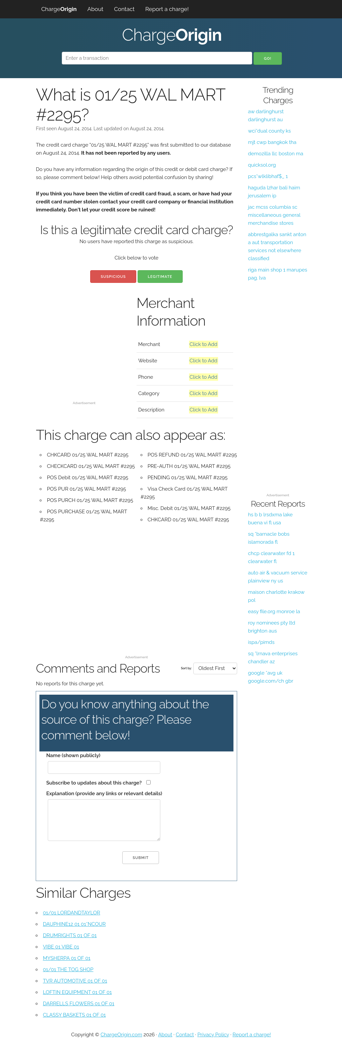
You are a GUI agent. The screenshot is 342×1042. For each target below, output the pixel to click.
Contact (124, 9)
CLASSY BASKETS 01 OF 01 (74, 1015)
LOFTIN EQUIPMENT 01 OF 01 (77, 992)
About (96, 9)
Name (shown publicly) (73, 755)
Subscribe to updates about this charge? (94, 783)
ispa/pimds (261, 642)
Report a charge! (167, 9)
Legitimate (160, 277)
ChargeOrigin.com (121, 1035)
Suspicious (113, 277)
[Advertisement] (84, 356)
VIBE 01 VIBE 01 (61, 947)
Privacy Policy (213, 1035)
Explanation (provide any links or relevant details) (104, 794)
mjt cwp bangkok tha (272, 142)
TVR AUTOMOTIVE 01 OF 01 (75, 981)
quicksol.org (262, 165)
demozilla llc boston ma (275, 154)
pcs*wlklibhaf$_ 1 (268, 176)
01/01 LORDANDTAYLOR (71, 913)
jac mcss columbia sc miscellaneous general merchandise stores (274, 215)
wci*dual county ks (269, 131)
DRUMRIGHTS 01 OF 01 (70, 935)
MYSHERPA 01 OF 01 (66, 958)
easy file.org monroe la (274, 612)
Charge (58, 9)
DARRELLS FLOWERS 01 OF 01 (78, 1004)
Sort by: (186, 668)
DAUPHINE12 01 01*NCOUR (74, 924)
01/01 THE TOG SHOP (68, 970)
